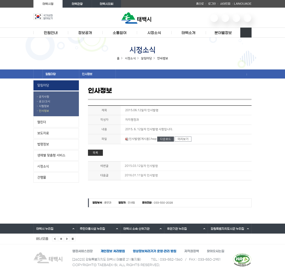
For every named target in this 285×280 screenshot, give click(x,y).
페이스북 (247, 18)
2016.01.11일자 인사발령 (141, 175)
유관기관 (177, 228)
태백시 (44, 228)
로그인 (212, 3)
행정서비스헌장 (82, 251)
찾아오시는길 (215, 251)
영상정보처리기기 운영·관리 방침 (154, 251)
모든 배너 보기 (73, 238)
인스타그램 (236, 18)
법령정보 (43, 144)
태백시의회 (106, 3)
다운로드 (165, 139)
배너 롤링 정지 (61, 238)
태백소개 (188, 33)
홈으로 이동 (38, 74)
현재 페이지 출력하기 (249, 74)
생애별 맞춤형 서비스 (51, 155)
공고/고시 (44, 101)
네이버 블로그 (225, 18)
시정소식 (154, 33)
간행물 (41, 177)
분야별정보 (223, 33)
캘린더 (41, 122)
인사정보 (97, 74)
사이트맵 (225, 3)
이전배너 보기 (55, 238)
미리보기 (183, 139)
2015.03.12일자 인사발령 (141, 166)
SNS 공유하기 (244, 74)
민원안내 (51, 33)
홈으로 (200, 3)
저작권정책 (191, 251)
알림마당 (60, 74)
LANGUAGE (243, 4)
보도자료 (43, 133)
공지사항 (44, 96)
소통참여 (120, 33)
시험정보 (44, 106)
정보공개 (85, 33)
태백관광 (77, 3)
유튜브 (214, 18)
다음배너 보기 (67, 238)
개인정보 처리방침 (113, 251)
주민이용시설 (92, 228)
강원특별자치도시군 (227, 228)
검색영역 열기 (246, 33)
